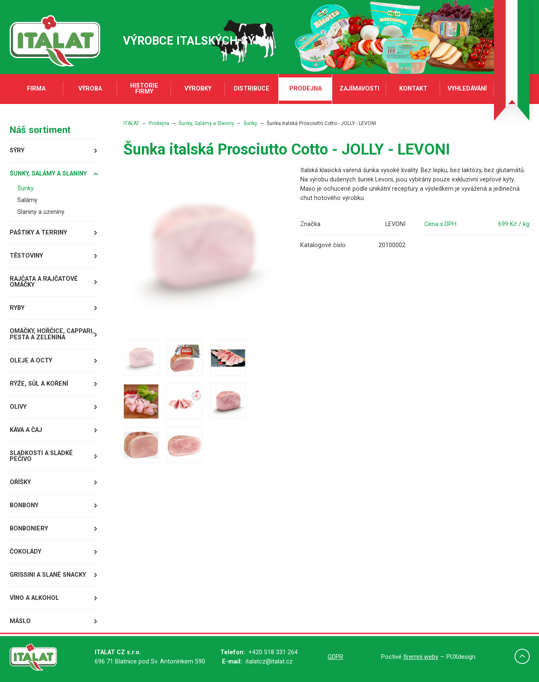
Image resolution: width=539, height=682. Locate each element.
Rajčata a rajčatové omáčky (44, 281)
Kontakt (413, 88)
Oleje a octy (31, 360)
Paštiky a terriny (38, 232)
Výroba (90, 88)
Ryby (17, 308)
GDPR (335, 657)
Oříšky (20, 482)
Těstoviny (26, 255)
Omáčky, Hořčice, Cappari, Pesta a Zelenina (52, 334)
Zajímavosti (359, 88)
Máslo (20, 621)
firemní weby (420, 657)
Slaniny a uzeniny (40, 212)
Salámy (27, 200)
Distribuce (252, 88)
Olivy (18, 406)
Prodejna (305, 88)
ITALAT (131, 123)
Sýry (17, 150)
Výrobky (197, 88)
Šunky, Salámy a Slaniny (48, 173)
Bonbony (24, 505)
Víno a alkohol (34, 598)
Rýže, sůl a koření (39, 383)
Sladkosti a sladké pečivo (41, 456)
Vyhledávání (467, 88)
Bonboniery (29, 528)
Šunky (25, 188)
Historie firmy (144, 88)
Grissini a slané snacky (48, 574)
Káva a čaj (26, 430)
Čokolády (25, 551)
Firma (36, 88)
